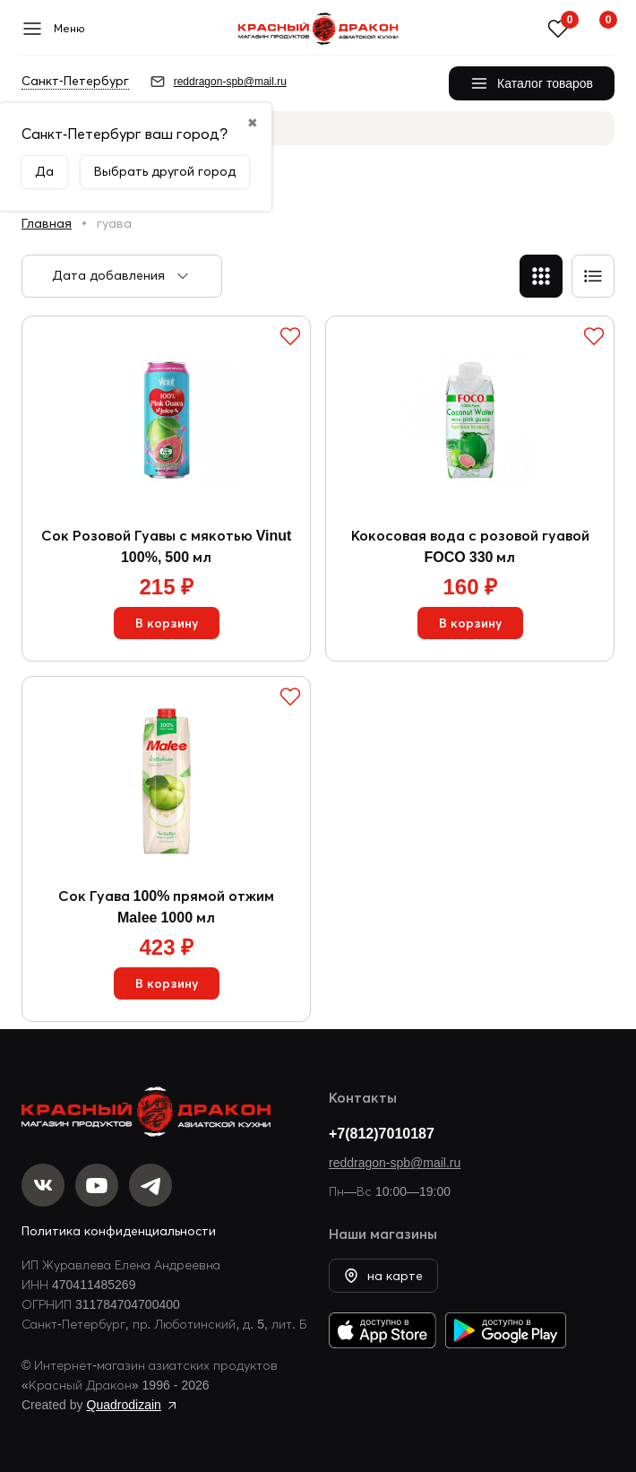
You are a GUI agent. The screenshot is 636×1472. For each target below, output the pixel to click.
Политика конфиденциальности (118, 1231)
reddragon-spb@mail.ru (394, 1163)
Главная (46, 223)
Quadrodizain (124, 1405)
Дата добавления (108, 275)
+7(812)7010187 (381, 1133)
